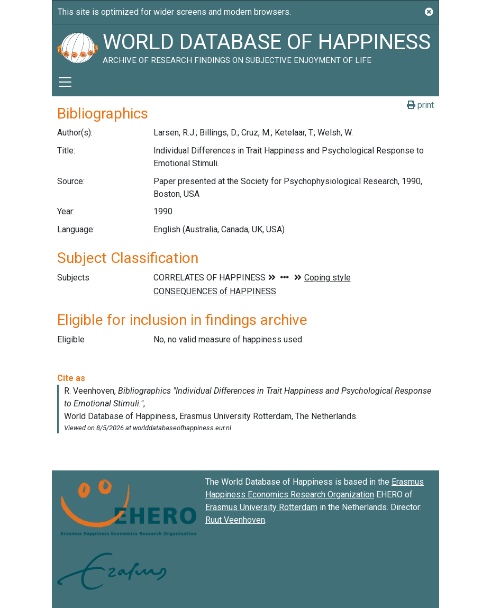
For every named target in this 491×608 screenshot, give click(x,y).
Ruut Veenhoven (235, 520)
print (420, 105)
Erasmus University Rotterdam (261, 507)
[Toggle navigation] (65, 82)
